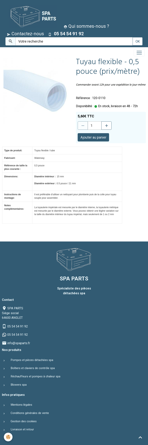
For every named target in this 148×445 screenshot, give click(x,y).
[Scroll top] (140, 437)
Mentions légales (21, 404)
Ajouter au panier (93, 137)
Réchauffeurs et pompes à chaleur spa (35, 376)
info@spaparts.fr (18, 343)
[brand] (32, 16)
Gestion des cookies (24, 421)
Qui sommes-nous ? (86, 26)
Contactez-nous (25, 33)
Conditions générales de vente (30, 413)
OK (137, 41)
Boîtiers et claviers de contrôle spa (33, 368)
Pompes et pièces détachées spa (32, 360)
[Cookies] (8, 437)
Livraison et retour (22, 429)
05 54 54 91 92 (17, 326)
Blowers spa (19, 384)
